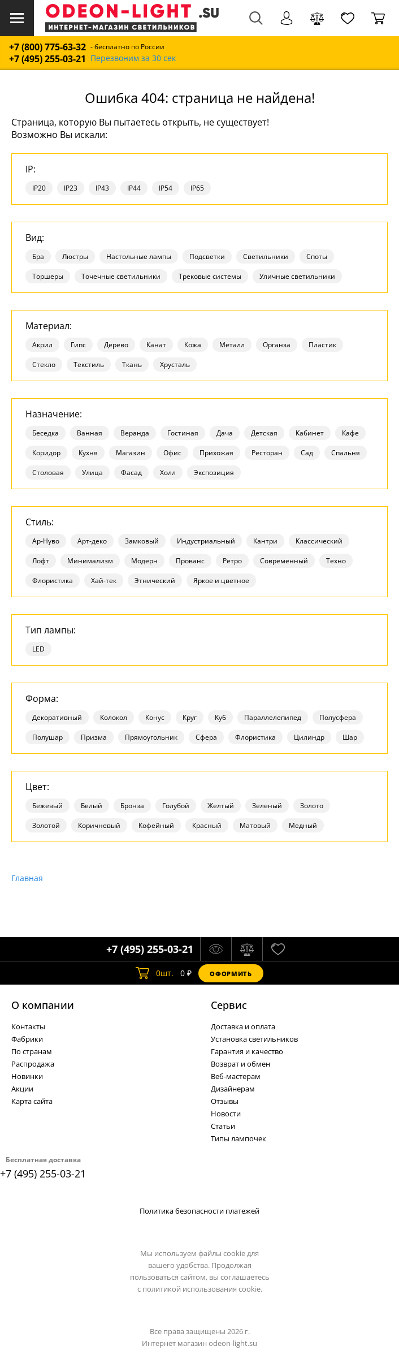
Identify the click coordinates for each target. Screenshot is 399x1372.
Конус (154, 717)
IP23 (70, 188)
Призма (94, 737)
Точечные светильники (121, 276)
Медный (303, 825)
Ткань (132, 364)
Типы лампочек (238, 1138)
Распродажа (32, 1064)
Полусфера (337, 717)
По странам (31, 1051)
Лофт (40, 561)
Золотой (46, 825)
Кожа (192, 345)
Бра (38, 256)
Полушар (47, 737)
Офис (172, 453)
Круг (190, 717)
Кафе (350, 433)
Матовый (255, 825)
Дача (224, 433)
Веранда (134, 433)
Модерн (144, 561)
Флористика (52, 580)
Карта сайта (32, 1101)
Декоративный (57, 717)
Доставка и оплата (243, 1026)
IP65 (197, 188)
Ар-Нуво (45, 541)
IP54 (165, 188)
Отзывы (224, 1101)
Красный (207, 825)
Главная (27, 878)
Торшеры (47, 276)
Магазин (130, 453)
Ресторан (267, 453)
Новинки (27, 1076)
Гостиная (182, 433)
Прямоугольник (151, 737)
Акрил (42, 345)
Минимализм (90, 561)
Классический (319, 541)
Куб (220, 717)
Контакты (28, 1026)
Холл (168, 472)
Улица (92, 472)
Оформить (230, 973)
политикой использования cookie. (202, 1289)
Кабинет (310, 433)
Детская (264, 433)
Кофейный (156, 825)
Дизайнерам (233, 1089)
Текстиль (88, 364)
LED (38, 649)
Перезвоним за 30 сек (133, 58)
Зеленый (267, 805)
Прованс (190, 561)
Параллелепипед (272, 717)
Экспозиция (214, 472)
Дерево (116, 345)
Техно (336, 561)
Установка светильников (254, 1039)
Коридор (46, 453)
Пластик (322, 345)
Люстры (75, 256)
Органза (276, 345)
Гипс (78, 345)
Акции (22, 1089)
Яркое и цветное (221, 580)
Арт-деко (92, 541)
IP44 (134, 188)
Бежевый (47, 805)
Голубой (175, 805)
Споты (316, 256)
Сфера (206, 737)
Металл (232, 345)
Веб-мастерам (236, 1076)
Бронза (132, 805)
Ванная (89, 433)
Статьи (223, 1126)
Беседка (45, 433)
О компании (42, 1005)
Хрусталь (175, 364)
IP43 (102, 188)
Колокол (113, 717)
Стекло (43, 364)
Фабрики (27, 1039)
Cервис (229, 1005)
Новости (226, 1113)
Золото (311, 805)
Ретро (232, 561)
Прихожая (216, 453)
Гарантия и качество (247, 1051)
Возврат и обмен (240, 1064)
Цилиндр (309, 737)
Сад (307, 453)
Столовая (48, 472)
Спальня (345, 453)
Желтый (220, 805)
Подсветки (207, 256)
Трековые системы (210, 276)
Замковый (142, 541)
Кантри (265, 541)
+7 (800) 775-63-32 (47, 47)
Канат (156, 345)
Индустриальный (206, 541)
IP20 (39, 188)
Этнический (155, 580)
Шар (349, 737)
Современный (284, 561)
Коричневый (99, 825)
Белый (91, 805)
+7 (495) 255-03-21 (47, 59)
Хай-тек (103, 580)
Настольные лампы (138, 256)
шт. (155, 973)
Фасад (131, 472)
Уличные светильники (297, 276)
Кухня (88, 453)
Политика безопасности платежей (199, 1211)
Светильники (265, 256)
